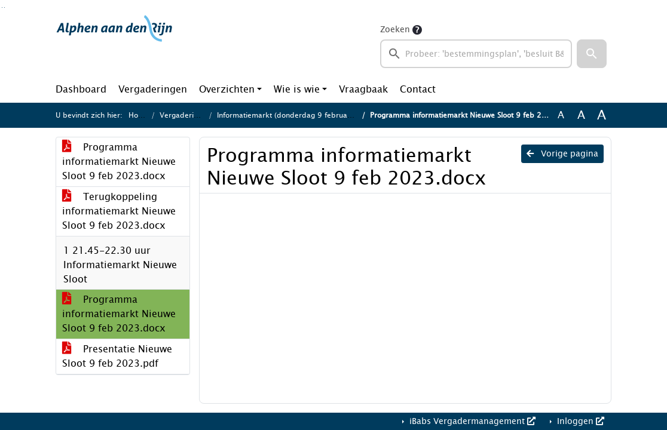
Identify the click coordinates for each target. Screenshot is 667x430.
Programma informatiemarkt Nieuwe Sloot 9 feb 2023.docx (119, 161)
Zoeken (395, 29)
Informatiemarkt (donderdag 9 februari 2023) (296, 115)
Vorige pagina (562, 154)
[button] (592, 53)
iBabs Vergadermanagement (471, 421)
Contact (418, 89)
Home (138, 115)
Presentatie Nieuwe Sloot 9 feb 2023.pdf (117, 356)
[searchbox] (476, 53)
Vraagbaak (363, 89)
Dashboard (81, 89)
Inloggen (579, 421)
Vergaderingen (152, 89)
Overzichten (227, 89)
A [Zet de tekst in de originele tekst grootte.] (561, 115)
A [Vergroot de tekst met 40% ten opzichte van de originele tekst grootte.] (601, 115)
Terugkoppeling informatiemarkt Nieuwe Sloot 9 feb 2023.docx (119, 211)
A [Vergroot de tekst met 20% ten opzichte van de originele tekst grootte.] (581, 115)
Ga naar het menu (4, 7)
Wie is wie (297, 89)
